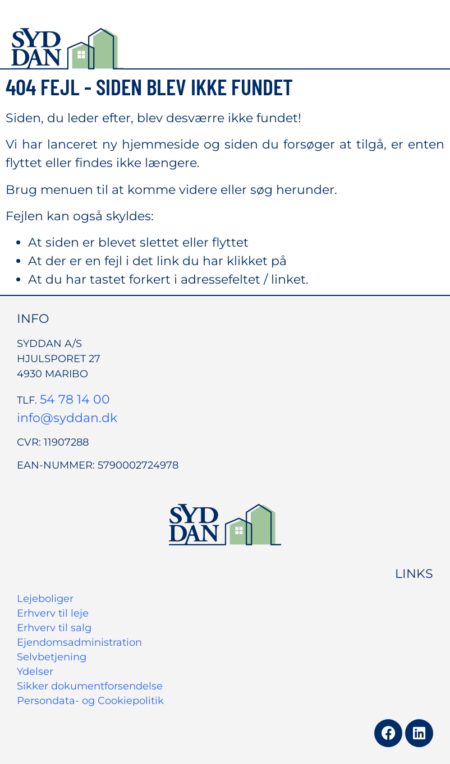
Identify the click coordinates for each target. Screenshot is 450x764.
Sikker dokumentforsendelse (90, 686)
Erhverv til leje (53, 613)
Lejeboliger (45, 598)
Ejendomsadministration (79, 642)
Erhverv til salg (54, 628)
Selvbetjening (51, 657)
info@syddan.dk (67, 417)
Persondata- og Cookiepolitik (90, 700)
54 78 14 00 (75, 399)
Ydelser (35, 671)
